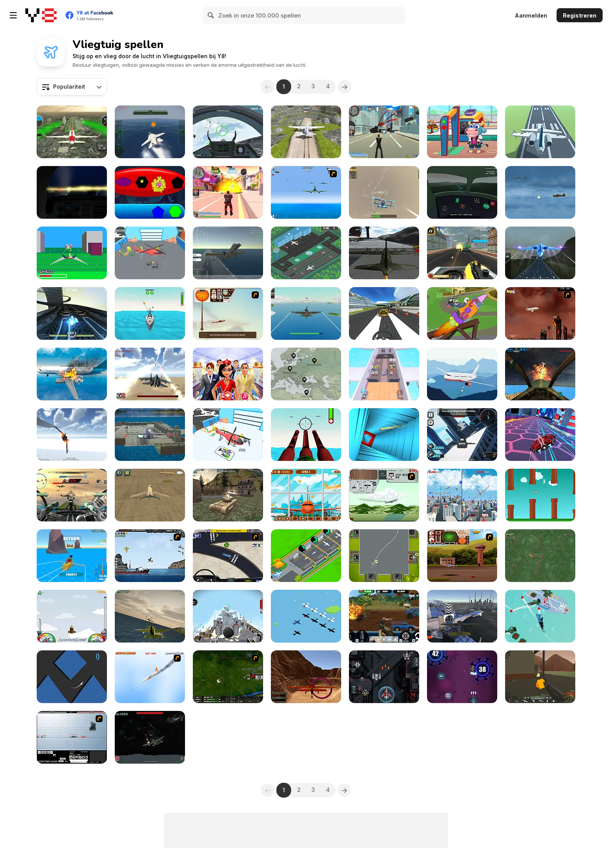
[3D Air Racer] (306, 676)
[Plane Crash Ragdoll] (228, 616)
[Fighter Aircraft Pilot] (228, 253)
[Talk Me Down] (462, 192)
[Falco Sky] (150, 616)
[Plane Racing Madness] (462, 616)
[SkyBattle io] (384, 192)
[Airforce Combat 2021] (306, 434)
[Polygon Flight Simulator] (540, 131)
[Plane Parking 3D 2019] (150, 434)
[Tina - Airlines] (228, 374)
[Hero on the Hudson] (150, 676)
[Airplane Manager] (384, 374)
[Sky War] (150, 737)
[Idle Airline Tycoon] (306, 374)
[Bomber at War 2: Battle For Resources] (150, 555)
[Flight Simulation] (540, 253)
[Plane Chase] (384, 313)
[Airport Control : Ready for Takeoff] (384, 555)
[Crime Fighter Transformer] (462, 434)
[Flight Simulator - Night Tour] (72, 192)
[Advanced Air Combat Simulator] (540, 374)
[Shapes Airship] (150, 192)
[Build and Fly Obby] (72, 555)
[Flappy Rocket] (540, 495)
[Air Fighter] (228, 131)
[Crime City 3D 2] (228, 192)
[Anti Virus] (462, 676)
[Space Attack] (384, 676)
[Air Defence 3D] (150, 313)
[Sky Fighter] (540, 555)
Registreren (579, 15)
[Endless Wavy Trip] (72, 676)
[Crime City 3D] (384, 131)
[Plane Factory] (228, 434)
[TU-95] (384, 495)
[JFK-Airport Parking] (228, 555)
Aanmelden (531, 15)
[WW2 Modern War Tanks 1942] (228, 495)
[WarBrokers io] (540, 676)
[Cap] (540, 616)
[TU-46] (228, 313)
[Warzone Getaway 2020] (384, 616)
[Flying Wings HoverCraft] (540, 434)
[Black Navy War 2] (72, 737)
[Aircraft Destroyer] (72, 374)
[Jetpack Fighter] (150, 374)
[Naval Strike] (306, 192)
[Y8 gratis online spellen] (41, 15)
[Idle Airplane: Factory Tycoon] (306, 555)
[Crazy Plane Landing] (306, 131)
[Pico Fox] (72, 253)
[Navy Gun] (150, 131)
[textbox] (72, 87)
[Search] (211, 15)
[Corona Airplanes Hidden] (306, 495)
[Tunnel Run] (384, 434)
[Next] (345, 87)
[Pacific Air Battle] (306, 616)
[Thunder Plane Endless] (540, 192)
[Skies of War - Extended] (228, 676)
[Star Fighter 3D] (72, 434)
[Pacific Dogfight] (306, 313)
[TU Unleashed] (462, 555)
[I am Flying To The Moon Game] (72, 616)
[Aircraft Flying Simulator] (72, 131)
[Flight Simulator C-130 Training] (384, 253)
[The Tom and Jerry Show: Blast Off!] (462, 313)
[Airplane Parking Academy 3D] (150, 495)
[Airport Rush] (306, 253)
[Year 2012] (540, 313)
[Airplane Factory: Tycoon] (150, 253)
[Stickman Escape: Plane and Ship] (462, 374)
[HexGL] (72, 313)
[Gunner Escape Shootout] (462, 253)
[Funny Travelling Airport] (462, 131)
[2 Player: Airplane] (462, 495)
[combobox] (72, 86)
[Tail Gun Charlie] (72, 495)
